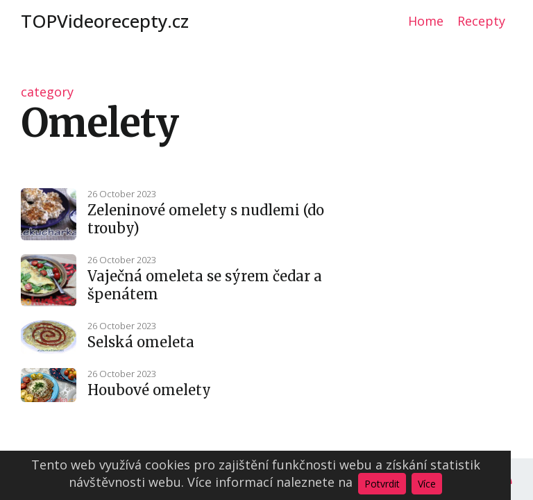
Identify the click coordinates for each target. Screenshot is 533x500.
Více (427, 483)
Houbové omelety (149, 390)
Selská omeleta (140, 342)
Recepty (481, 20)
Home (425, 20)
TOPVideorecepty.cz (105, 20)
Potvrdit (382, 483)
